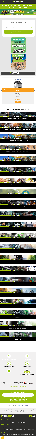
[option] (18, 91)
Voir (18, 101)
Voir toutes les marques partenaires (18, 386)
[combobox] (18, 27)
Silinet (32, 416)
